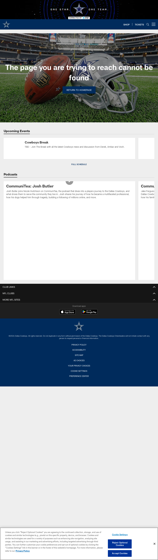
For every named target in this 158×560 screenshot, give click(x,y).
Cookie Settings (79, 371)
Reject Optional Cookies (120, 543)
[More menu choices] (153, 24)
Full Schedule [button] (79, 164)
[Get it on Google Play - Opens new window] (89, 313)
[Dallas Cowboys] (79, 326)
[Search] (148, 24)
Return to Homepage (79, 90)
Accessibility (79, 350)
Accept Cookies (120, 553)
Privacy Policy (79, 345)
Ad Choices (79, 360)
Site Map (79, 355)
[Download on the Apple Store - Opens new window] (67, 312)
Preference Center (79, 376)
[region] (79, 544)
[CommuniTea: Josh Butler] (69, 192)
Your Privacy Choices (79, 366)
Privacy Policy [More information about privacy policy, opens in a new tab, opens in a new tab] (23, 551)
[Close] (154, 543)
